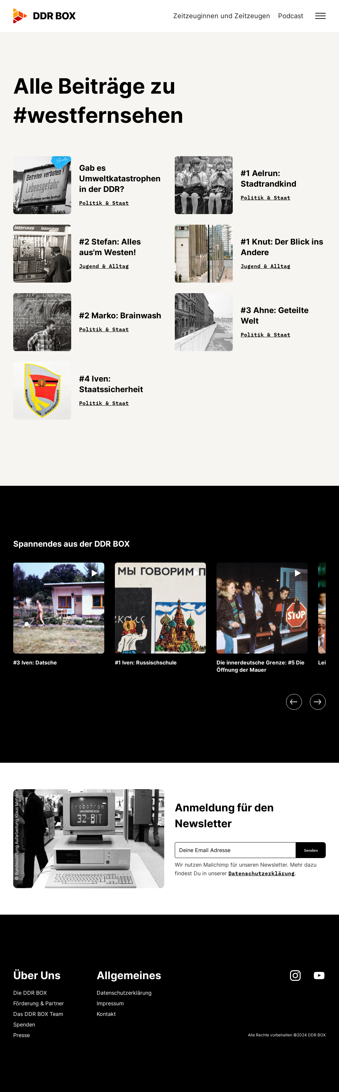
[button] (316, 16)
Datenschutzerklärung (261, 873)
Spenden (24, 1024)
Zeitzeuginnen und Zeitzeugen (221, 16)
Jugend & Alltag (104, 265)
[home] (44, 16)
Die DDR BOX (30, 992)
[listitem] (58, 614)
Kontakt (106, 1014)
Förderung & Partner (38, 1003)
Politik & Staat (104, 202)
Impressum (110, 1003)
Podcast (290, 16)
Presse (21, 1035)
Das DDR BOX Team (38, 1014)
